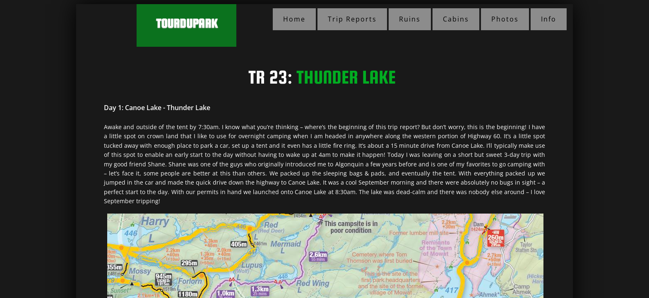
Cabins (456, 19)
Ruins (410, 19)
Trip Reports (352, 19)
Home (294, 19)
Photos (505, 19)
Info (548, 19)
